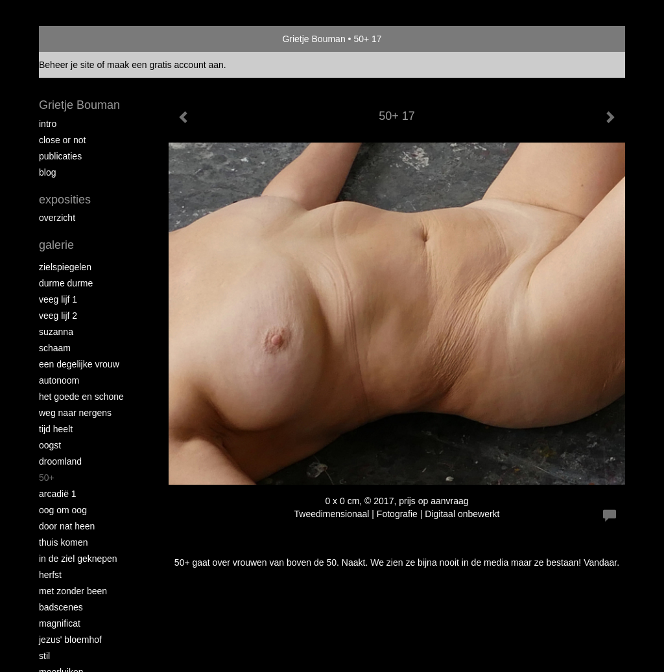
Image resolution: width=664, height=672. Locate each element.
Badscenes (61, 607)
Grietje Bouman (313, 39)
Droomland (60, 461)
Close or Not (62, 140)
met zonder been (73, 591)
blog (47, 172)
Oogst (50, 445)
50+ (46, 477)
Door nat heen (67, 526)
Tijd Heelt (56, 429)
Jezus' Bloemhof (70, 639)
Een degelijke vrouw (79, 364)
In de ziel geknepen (78, 558)
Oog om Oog (63, 510)
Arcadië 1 (58, 494)
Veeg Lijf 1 (58, 299)
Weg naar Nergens (75, 413)
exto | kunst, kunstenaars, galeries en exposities (75, 39)
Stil (44, 656)
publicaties (60, 156)
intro (47, 124)
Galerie (56, 244)
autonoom (59, 380)
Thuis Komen (63, 542)
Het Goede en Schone (81, 396)
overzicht (57, 218)
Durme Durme (66, 283)
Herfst (50, 575)
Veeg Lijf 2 (58, 315)
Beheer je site (67, 65)
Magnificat (59, 623)
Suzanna (56, 332)
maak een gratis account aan (165, 65)
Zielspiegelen (65, 267)
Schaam (55, 348)
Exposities (65, 199)
